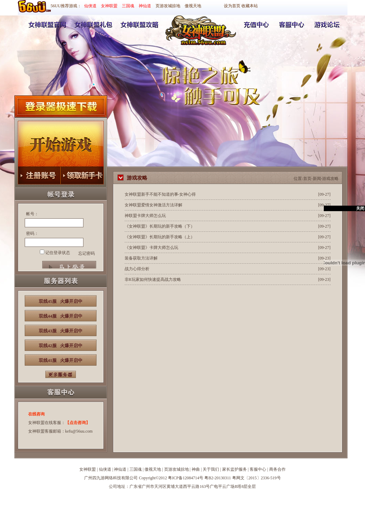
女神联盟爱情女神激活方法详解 (153, 205)
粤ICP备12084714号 (185, 478)
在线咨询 (36, 414)
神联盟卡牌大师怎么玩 (145, 215)
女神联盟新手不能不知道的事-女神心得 (160, 194)
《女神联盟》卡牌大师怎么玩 (151, 247)
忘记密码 (86, 253)
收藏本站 (249, 5)
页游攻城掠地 (168, 5)
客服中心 (258, 469)
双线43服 (60, 330)
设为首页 (232, 5)
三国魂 (128, 5)
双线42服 (60, 345)
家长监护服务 (234, 469)
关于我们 (211, 469)
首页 (307, 178)
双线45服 (60, 301)
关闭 (360, 208)
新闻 (317, 178)
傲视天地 (193, 5)
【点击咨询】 (77, 422)
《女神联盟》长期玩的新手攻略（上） (160, 236)
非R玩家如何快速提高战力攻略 (153, 279)
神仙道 (145, 5)
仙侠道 (90, 5)
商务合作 (277, 469)
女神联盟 (109, 5)
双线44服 (60, 316)
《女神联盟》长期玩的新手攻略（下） (160, 226)
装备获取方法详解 (141, 258)
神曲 (196, 469)
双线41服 (60, 360)
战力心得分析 (137, 268)
